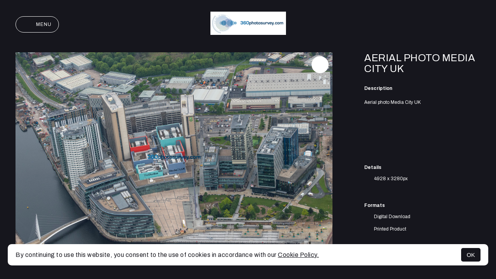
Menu (37, 24)
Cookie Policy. (298, 254)
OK (471, 254)
